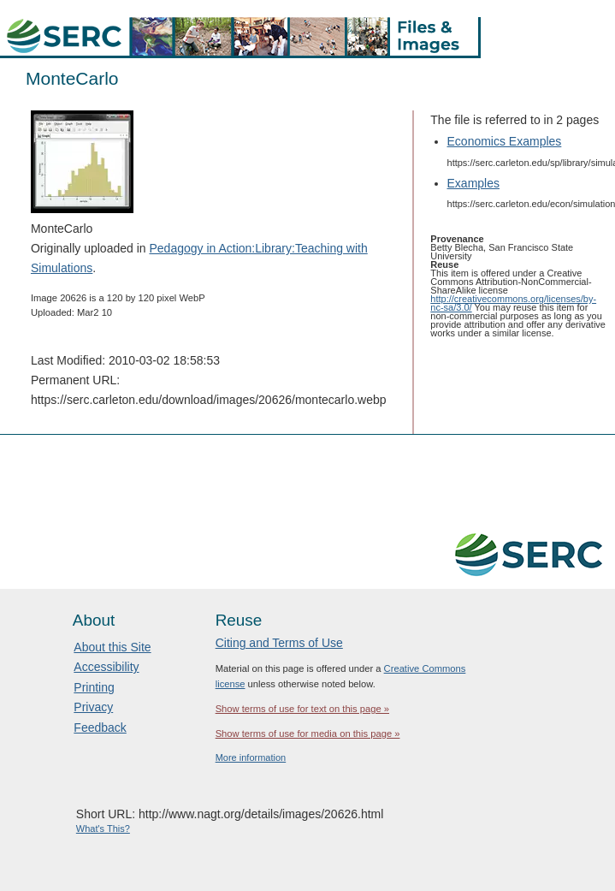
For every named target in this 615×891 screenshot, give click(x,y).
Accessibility (106, 667)
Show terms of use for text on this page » (302, 709)
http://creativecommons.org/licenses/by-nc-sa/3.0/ (513, 303)
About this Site (112, 647)
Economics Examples (504, 141)
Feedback (100, 727)
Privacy (93, 707)
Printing (94, 687)
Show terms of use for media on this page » (308, 733)
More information (251, 757)
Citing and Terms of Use (279, 643)
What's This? (103, 828)
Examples (473, 183)
